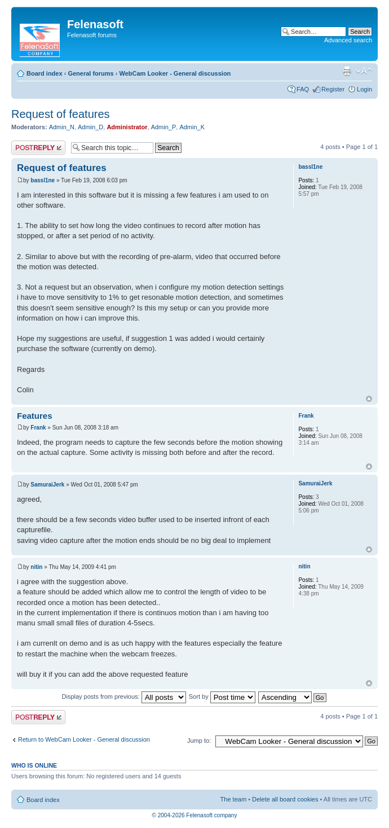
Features (34, 415)
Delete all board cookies (285, 799)
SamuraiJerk (47, 484)
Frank (38, 427)
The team (233, 799)
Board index (44, 73)
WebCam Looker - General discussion (175, 73)
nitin (36, 567)
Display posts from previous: (124, 696)
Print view (347, 71)
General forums (90, 73)
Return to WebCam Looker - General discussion (84, 739)
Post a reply (38, 148)
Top (369, 399)
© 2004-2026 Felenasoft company (194, 815)
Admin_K (192, 127)
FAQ (303, 89)
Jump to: (199, 740)
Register (332, 89)
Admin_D (90, 127)
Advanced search (348, 40)
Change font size (364, 71)
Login (364, 89)
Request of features (60, 114)
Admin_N (61, 127)
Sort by (222, 696)
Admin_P (163, 127)
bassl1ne (42, 180)
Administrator (127, 127)
